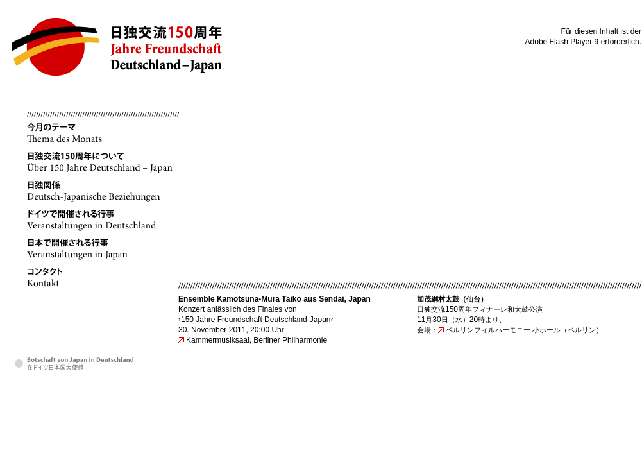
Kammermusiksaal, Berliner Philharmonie (256, 340)
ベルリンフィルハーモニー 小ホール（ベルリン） (524, 330)
